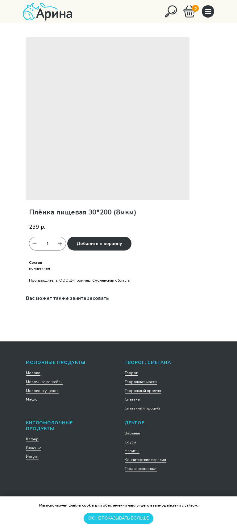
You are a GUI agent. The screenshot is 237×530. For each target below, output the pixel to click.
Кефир (32, 439)
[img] (171, 11)
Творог (131, 372)
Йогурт (32, 456)
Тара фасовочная (141, 468)
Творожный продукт (143, 390)
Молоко (33, 372)
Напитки (132, 450)
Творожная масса (141, 381)
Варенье (132, 433)
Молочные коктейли (44, 381)
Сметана (132, 399)
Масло (32, 399)
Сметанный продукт (142, 408)
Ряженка (33, 448)
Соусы (130, 442)
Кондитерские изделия (145, 459)
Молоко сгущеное (42, 390)
